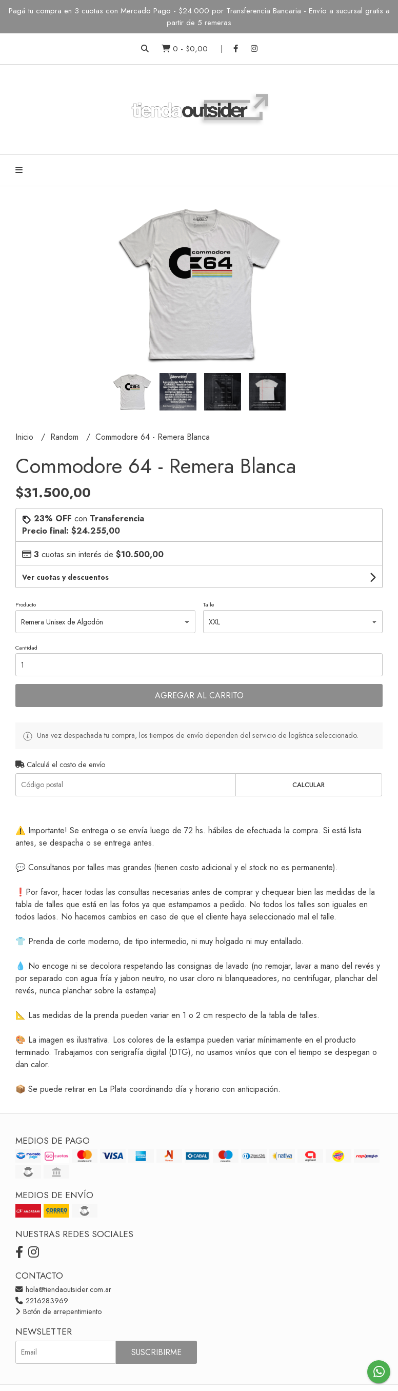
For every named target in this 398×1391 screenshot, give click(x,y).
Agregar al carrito (199, 695)
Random (65, 437)
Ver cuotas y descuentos (65, 577)
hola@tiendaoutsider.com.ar (63, 1289)
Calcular (308, 785)
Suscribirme (156, 1352)
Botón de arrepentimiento (58, 1311)
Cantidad (26, 647)
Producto (25, 604)
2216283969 (41, 1301)
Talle (208, 604)
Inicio (25, 437)
